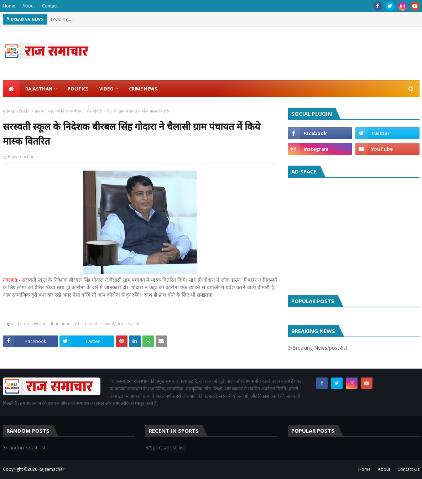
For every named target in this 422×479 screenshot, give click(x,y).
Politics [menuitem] (78, 88)
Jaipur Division (32, 324)
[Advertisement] (354, 235)
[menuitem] (11, 88)
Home (9, 6)
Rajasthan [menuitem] (38, 88)
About (28, 6)
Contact (50, 6)
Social (25, 111)
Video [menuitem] (106, 88)
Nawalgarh (112, 324)
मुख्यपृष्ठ (9, 111)
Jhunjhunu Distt (66, 324)
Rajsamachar (21, 156)
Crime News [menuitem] (143, 88)
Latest (91, 324)
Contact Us (408, 469)
